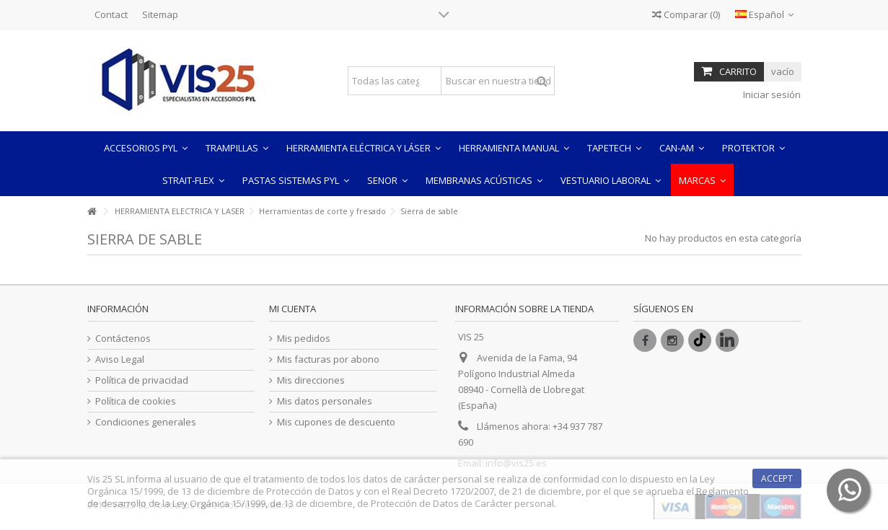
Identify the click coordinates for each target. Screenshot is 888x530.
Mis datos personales (324, 401)
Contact (111, 14)
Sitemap (160, 14)
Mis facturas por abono (328, 359)
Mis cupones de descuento (336, 422)
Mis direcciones (311, 380)
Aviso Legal (119, 359)
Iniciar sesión (771, 94)
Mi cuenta (292, 308)
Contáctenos (123, 338)
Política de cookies (135, 401)
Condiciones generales (145, 422)
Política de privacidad (141, 380)
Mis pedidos (303, 338)
